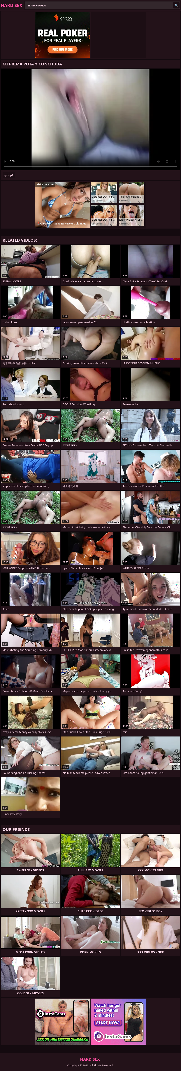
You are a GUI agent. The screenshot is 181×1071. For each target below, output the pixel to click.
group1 (8, 175)
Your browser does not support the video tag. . (90, 119)
